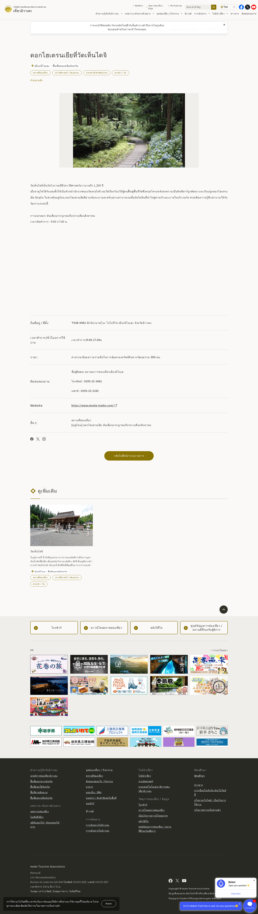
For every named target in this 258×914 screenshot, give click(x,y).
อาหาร (89, 786)
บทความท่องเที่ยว (39, 811)
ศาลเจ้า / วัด (120, 72)
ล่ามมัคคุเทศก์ (146, 781)
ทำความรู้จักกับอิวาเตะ (109, 13)
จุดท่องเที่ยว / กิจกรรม (169, 13)
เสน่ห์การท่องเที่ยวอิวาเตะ (44, 775)
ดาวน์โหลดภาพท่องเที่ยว (152, 810)
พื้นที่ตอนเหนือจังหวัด (41, 797)
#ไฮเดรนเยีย (36, 80)
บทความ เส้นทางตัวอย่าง (139, 13)
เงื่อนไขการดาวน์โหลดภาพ (153, 815)
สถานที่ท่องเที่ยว (40, 72)
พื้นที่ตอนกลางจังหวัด (41, 781)
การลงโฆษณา (220, 650)
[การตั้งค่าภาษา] (227, 7)
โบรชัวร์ (143, 804)
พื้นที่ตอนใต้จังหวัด (40, 786)
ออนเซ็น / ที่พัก (94, 792)
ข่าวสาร (235, 13)
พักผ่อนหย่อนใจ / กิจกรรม (99, 781)
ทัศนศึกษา (139, 5)
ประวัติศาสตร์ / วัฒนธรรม (67, 72)
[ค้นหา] (213, 7)
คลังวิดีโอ (144, 821)
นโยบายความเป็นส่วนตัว (207, 809)
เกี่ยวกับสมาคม (176, 5)
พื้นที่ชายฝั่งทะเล (39, 792)
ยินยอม (109, 903)
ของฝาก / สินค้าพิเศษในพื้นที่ (101, 797)
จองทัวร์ (90, 803)
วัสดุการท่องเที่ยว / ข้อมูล (155, 7)
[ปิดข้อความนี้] (224, 25)
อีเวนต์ (188, 13)
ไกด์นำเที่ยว (220, 13)
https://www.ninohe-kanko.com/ (94, 405)
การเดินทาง (202, 13)
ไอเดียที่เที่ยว (37, 817)
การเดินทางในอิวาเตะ (97, 830)
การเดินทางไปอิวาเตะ (97, 825)
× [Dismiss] (254, 880)
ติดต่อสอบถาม (249, 13)
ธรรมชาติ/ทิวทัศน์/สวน (96, 72)
